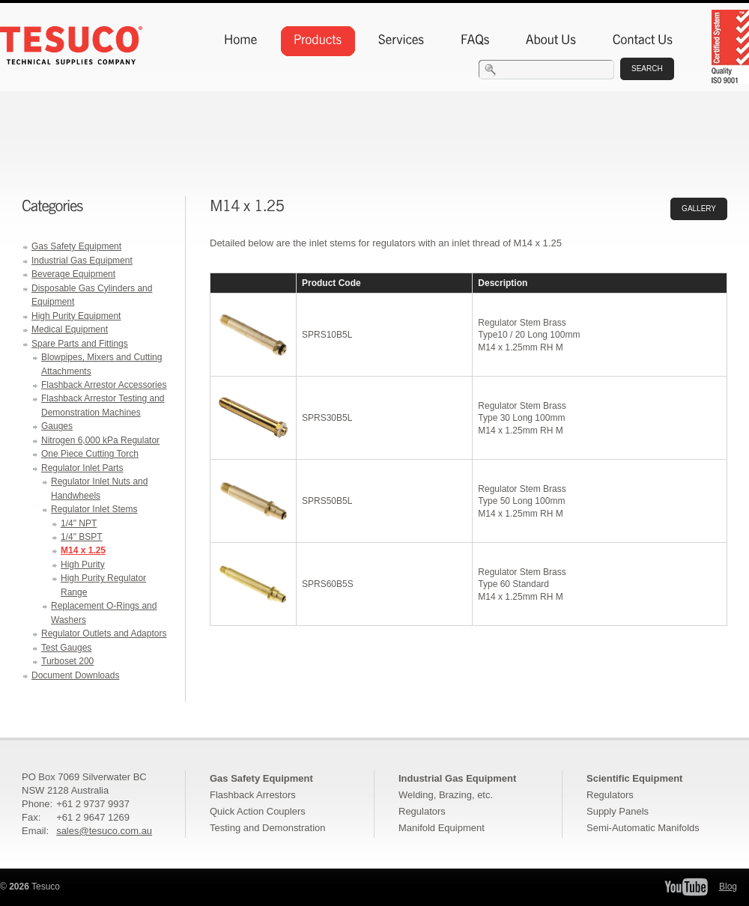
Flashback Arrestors (253, 794)
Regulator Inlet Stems (94, 509)
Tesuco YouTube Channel (686, 887)
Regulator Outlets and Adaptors (103, 633)
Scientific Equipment (634, 778)
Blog (728, 886)
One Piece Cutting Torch (90, 454)
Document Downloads (75, 675)
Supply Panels (617, 811)
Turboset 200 (67, 661)
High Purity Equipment (76, 316)
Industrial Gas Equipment (82, 260)
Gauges (57, 426)
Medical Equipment (69, 329)
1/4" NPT (79, 523)
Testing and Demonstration (267, 827)
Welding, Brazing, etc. (445, 794)
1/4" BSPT (82, 537)
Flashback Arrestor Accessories (103, 385)
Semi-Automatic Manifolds (643, 827)
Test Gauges (66, 647)
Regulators (422, 811)
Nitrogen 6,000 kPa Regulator (100, 440)
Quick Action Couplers (258, 811)
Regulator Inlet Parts (82, 468)
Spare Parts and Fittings (79, 343)
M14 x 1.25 (83, 550)
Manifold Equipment (441, 827)
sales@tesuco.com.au (104, 830)
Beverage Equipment (73, 274)
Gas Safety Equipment (76, 246)
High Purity (83, 564)
